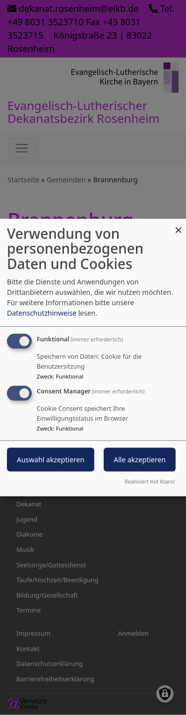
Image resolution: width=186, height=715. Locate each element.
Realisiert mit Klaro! (149, 481)
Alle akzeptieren (140, 459)
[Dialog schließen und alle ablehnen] (178, 225)
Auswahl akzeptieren (50, 459)
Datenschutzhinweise (41, 312)
